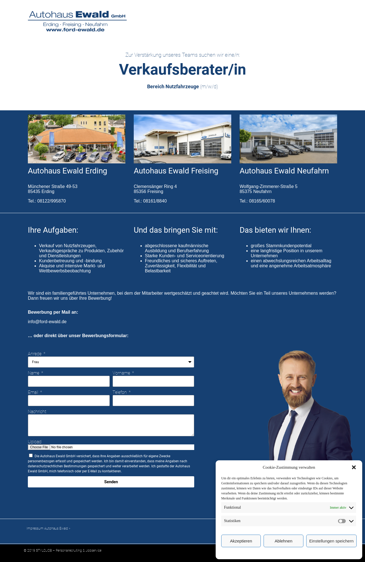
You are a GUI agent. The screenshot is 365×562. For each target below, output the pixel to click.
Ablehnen (283, 541)
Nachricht (37, 411)
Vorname (122, 373)
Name (34, 373)
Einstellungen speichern (331, 541)
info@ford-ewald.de (47, 321)
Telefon (120, 392)
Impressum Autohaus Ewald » (48, 528)
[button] (354, 467)
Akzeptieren (241, 541)
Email (33, 392)
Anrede (35, 353)
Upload (35, 441)
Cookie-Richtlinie (286, 553)
